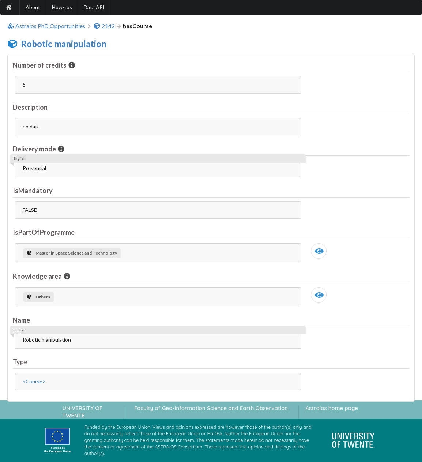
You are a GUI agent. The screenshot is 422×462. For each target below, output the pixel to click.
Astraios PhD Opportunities (46, 26)
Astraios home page (332, 408)
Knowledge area (38, 276)
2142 (104, 26)
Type (20, 362)
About (33, 7)
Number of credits (40, 65)
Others (38, 297)
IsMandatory (33, 191)
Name (21, 320)
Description (30, 107)
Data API (94, 7)
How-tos (62, 7)
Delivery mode (35, 149)
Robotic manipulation (63, 43)
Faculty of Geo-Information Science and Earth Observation (211, 408)
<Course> (34, 381)
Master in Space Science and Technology (72, 253)
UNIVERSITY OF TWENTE (83, 411)
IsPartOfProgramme (44, 232)
